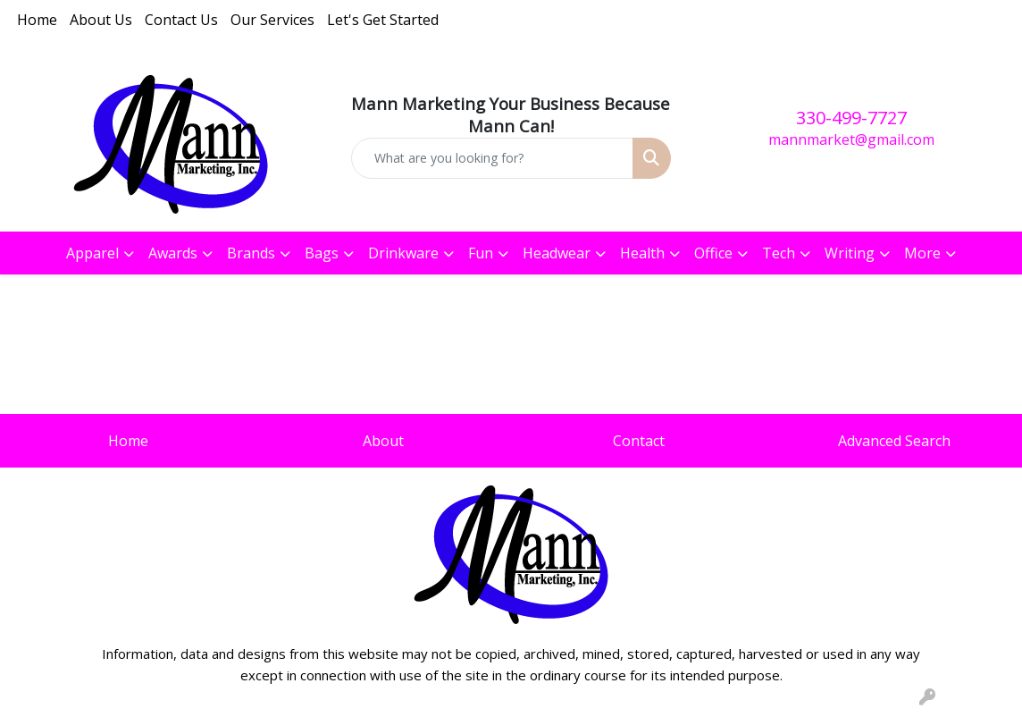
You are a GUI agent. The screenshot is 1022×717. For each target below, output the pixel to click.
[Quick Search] (491, 158)
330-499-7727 (851, 117)
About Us (101, 20)
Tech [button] (778, 253)
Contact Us (181, 20)
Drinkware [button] (403, 253)
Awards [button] (172, 253)
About (383, 441)
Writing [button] (850, 253)
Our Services (272, 20)
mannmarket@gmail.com (851, 139)
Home (37, 20)
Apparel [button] (92, 253)
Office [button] (713, 253)
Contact (639, 441)
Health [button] (642, 253)
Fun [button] (480, 253)
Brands (251, 253)
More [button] (922, 253)
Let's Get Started (383, 20)
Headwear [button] (557, 253)
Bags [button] (322, 253)
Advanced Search (894, 441)
